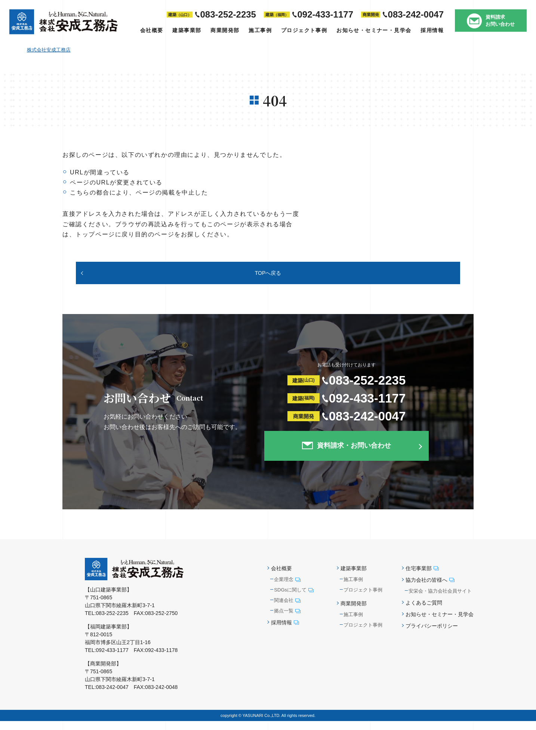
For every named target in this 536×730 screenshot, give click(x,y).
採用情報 (432, 30)
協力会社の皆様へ (430, 589)
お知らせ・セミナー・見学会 (373, 30)
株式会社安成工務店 (49, 50)
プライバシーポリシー (432, 635)
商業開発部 (224, 30)
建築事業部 (186, 30)
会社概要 (151, 30)
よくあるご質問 (424, 612)
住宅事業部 (422, 577)
